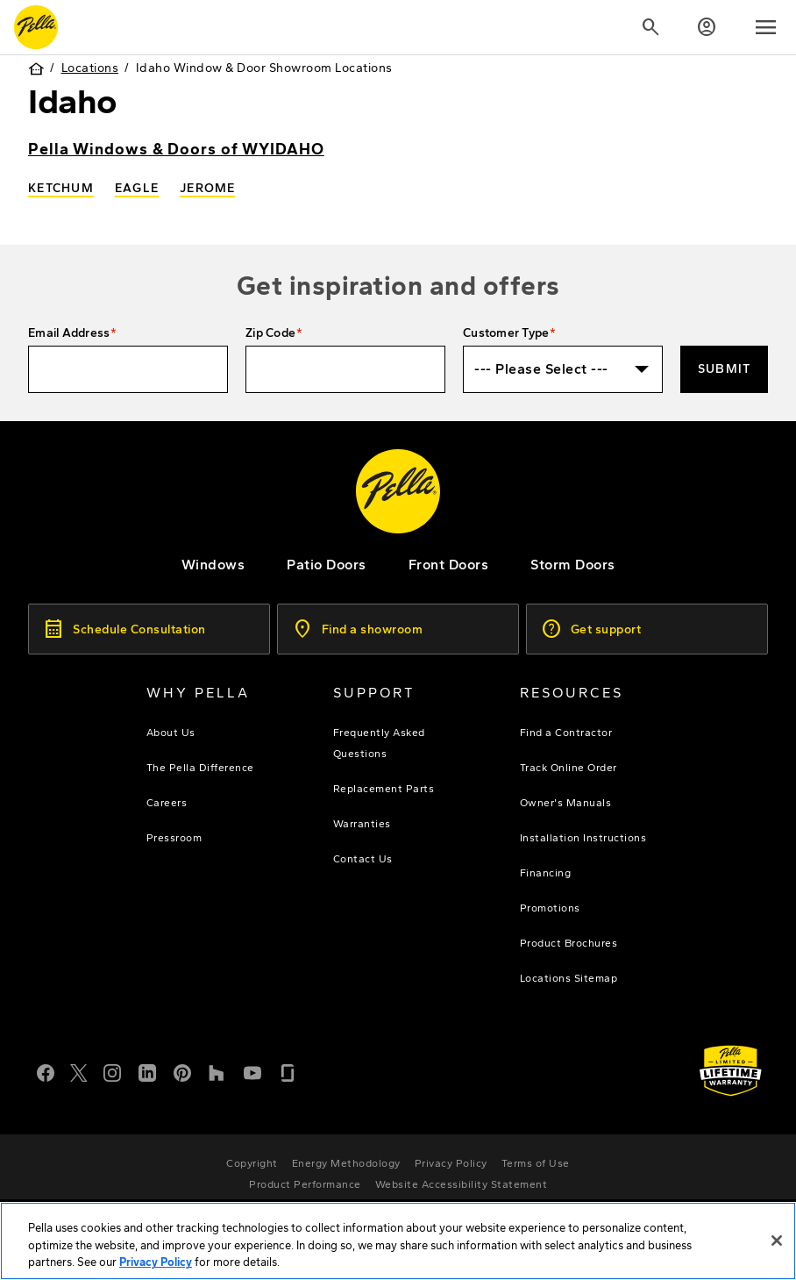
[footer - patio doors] (326, 564)
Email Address (69, 332)
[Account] (707, 27)
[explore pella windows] (213, 564)
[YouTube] (252, 1071)
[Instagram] (112, 1071)
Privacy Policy (155, 1265)
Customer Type (506, 332)
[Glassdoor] (287, 1071)
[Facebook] (45, 1071)
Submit (724, 368)
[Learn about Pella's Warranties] (730, 1070)
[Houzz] (217, 1071)
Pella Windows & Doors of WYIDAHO (176, 149)
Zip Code (270, 332)
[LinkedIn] (147, 1071)
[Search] (650, 27)
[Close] (776, 1243)
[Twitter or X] (79, 1071)
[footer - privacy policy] (451, 1163)
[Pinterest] (182, 1071)
